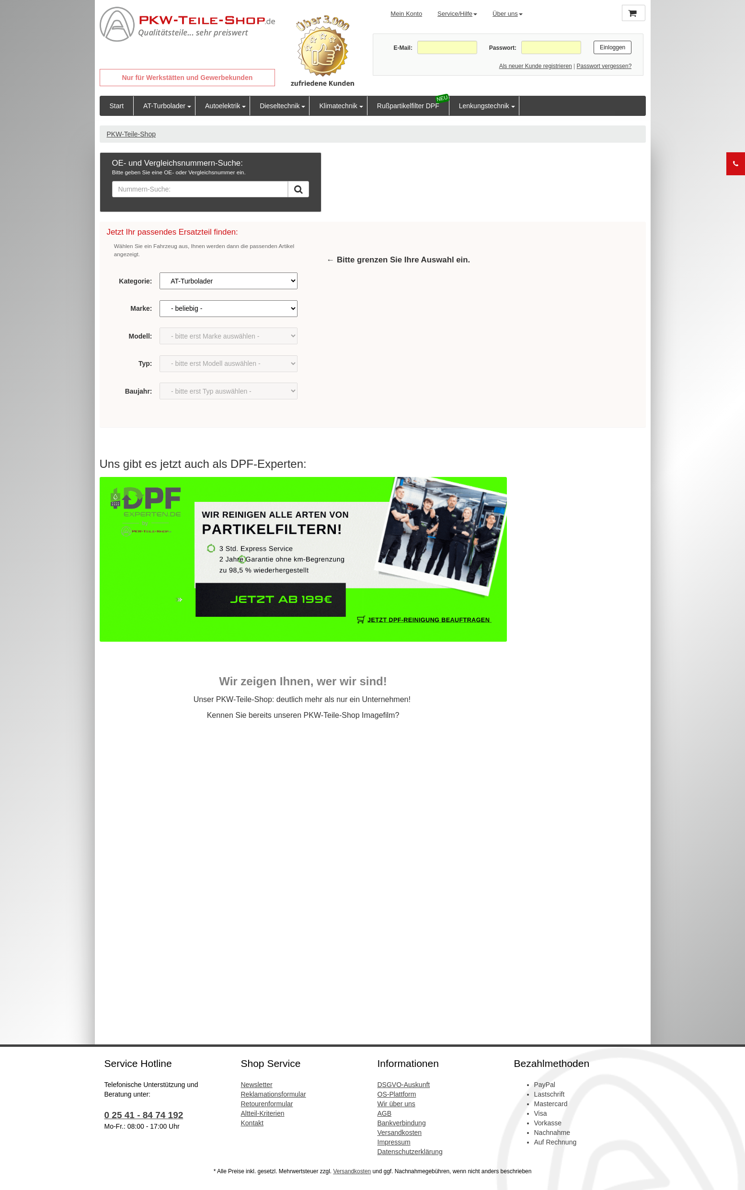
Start (117, 106)
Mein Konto (406, 13)
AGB (385, 1113)
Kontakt (252, 1123)
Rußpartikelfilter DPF (408, 106)
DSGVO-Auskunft (404, 1084)
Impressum (394, 1142)
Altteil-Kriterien (263, 1113)
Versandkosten (400, 1132)
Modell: (140, 336)
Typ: (145, 363)
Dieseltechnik (279, 106)
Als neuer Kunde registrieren (535, 66)
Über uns (508, 13)
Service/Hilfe (457, 13)
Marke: (141, 308)
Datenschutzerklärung (410, 1152)
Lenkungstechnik (484, 106)
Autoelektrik (222, 106)
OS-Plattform (397, 1094)
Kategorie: (135, 281)
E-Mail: (403, 48)
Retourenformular (267, 1104)
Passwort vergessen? (604, 66)
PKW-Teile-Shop (131, 134)
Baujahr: (138, 391)
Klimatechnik (338, 106)
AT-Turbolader (164, 106)
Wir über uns (396, 1104)
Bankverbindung (402, 1123)
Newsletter (257, 1084)
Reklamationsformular (273, 1094)
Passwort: (502, 48)
